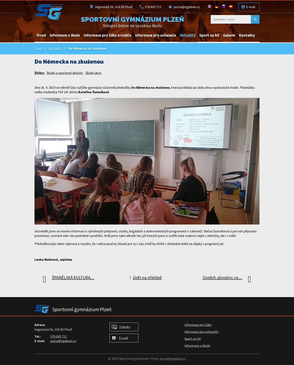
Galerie (229, 35)
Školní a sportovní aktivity (64, 73)
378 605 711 (153, 7)
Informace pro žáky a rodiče (107, 35)
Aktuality (188, 35)
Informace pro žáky (198, 325)
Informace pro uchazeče (155, 35)
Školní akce (93, 73)
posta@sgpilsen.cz (187, 7)
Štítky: (39, 73)
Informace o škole (65, 35)
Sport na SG (209, 35)
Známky (124, 327)
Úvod (41, 35)
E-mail (250, 7)
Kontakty (247, 35)
